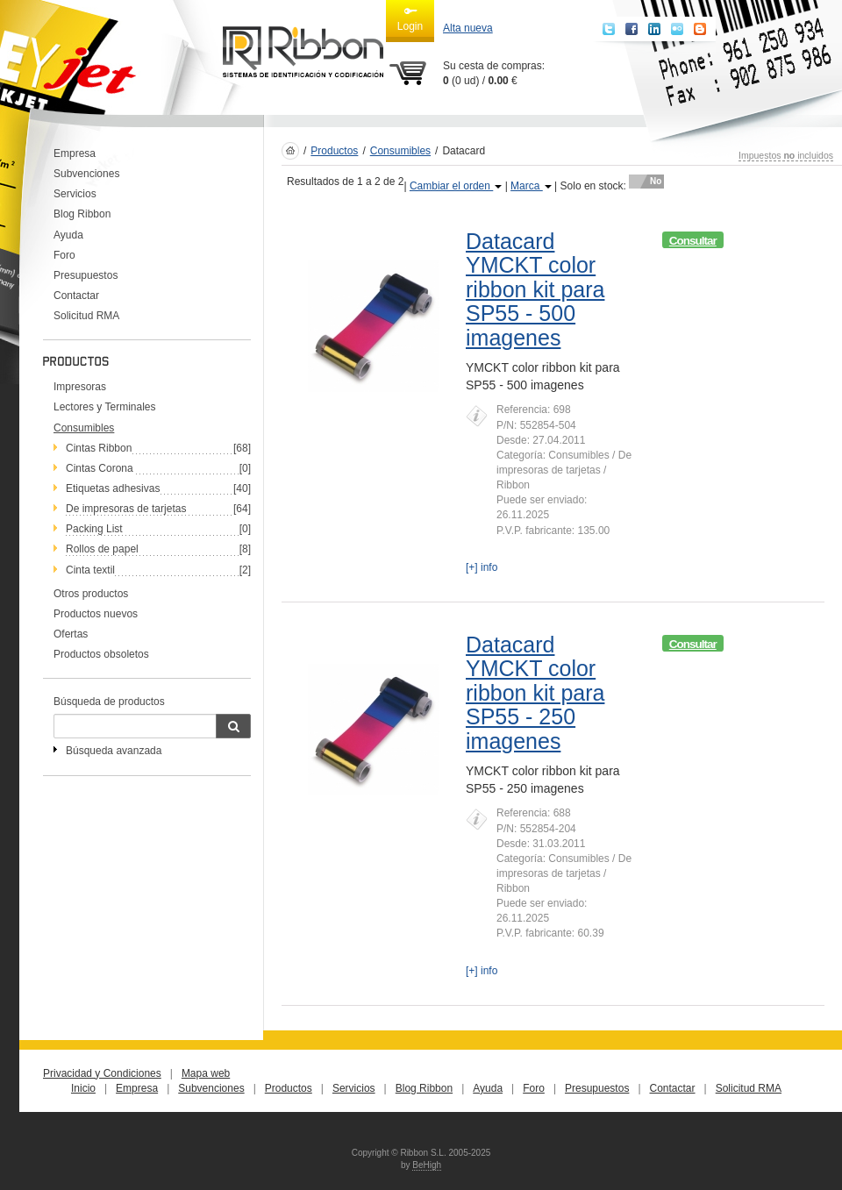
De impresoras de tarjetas (126, 508)
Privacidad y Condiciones (102, 1073)
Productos (334, 151)
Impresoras (80, 387)
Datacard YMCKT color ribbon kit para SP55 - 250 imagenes (535, 692)
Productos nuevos (96, 614)
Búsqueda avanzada (113, 751)
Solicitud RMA (86, 316)
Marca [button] (531, 186)
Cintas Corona (99, 468)
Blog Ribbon (82, 214)
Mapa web (206, 1073)
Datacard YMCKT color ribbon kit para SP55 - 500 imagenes (535, 289)
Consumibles (400, 151)
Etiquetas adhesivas (113, 488)
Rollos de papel (102, 549)
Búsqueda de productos (109, 701)
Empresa (75, 153)
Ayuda (68, 235)
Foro (64, 255)
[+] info (481, 567)
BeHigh (426, 1165)
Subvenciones (86, 173)
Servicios (75, 194)
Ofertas (71, 634)
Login (410, 18)
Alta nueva (468, 28)
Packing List (94, 529)
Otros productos (91, 594)
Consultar (693, 240)
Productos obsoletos (101, 654)
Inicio (83, 1088)
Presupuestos (86, 275)
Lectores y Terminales (105, 407)
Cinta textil (90, 570)
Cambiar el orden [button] (456, 186)
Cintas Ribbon (99, 448)
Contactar (76, 295)
